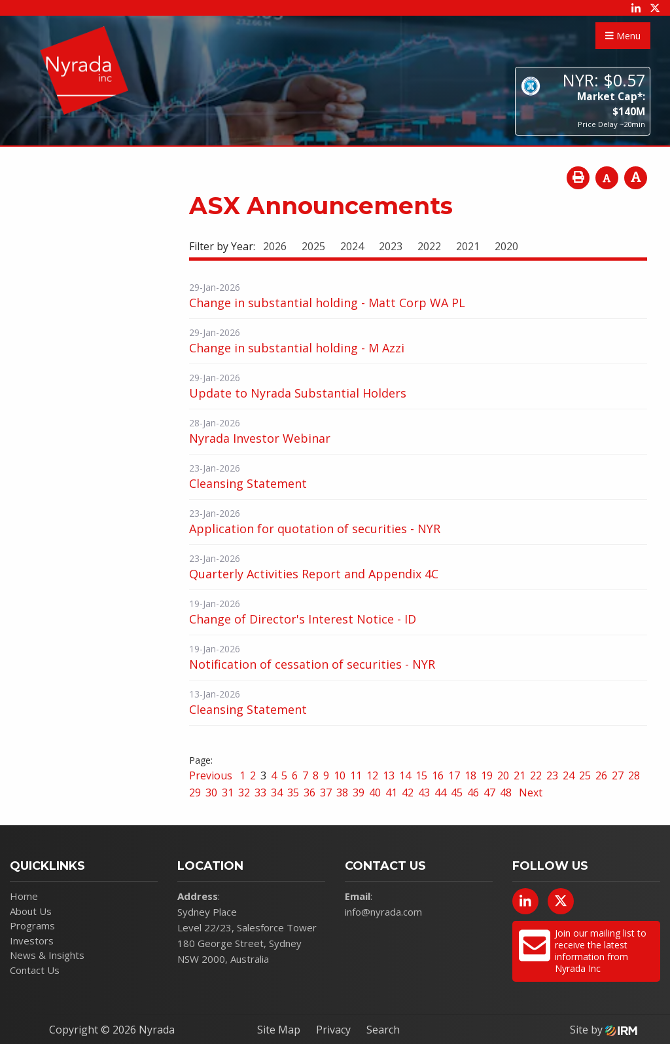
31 (228, 792)
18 (470, 775)
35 (293, 792)
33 (260, 792)
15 (421, 775)
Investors (32, 940)
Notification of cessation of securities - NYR (312, 664)
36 (309, 792)
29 (195, 792)
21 (519, 775)
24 (568, 775)
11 (356, 775)
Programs (32, 925)
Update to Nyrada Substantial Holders (297, 393)
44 (440, 792)
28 (634, 775)
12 (372, 775)
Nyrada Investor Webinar (259, 438)
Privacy (333, 1029)
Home (24, 896)
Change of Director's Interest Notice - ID (302, 619)
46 (473, 792)
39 (358, 792)
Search (383, 1029)
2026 (275, 246)
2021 (468, 246)
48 (506, 792)
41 (391, 792)
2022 (429, 246)
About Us (31, 911)
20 (503, 775)
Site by (603, 1029)
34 (277, 792)
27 (618, 775)
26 (601, 775)
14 (405, 775)
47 (489, 792)
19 (487, 775)
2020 (506, 246)
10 (339, 775)
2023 (390, 246)
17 (454, 775)
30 (211, 792)
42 (408, 792)
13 (389, 775)
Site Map (278, 1029)
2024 (352, 246)
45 (457, 792)
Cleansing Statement (248, 483)
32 (244, 792)
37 (326, 792)
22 (536, 775)
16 (438, 775)
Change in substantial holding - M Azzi (296, 348)
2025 (313, 246)
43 (424, 792)
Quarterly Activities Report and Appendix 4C (313, 574)
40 (375, 792)
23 (552, 775)
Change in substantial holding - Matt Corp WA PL (327, 302)
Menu (623, 35)
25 (585, 775)
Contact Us (35, 970)
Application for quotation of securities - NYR (314, 528)
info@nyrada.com (383, 911)
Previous (212, 775)
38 (342, 792)
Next (529, 792)
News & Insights (47, 954)
